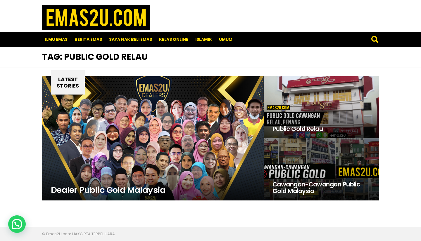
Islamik (203, 39)
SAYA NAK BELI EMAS (130, 39)
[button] (17, 224)
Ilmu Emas (56, 39)
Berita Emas (88, 39)
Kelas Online (173, 39)
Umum (225, 39)
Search (374, 39)
